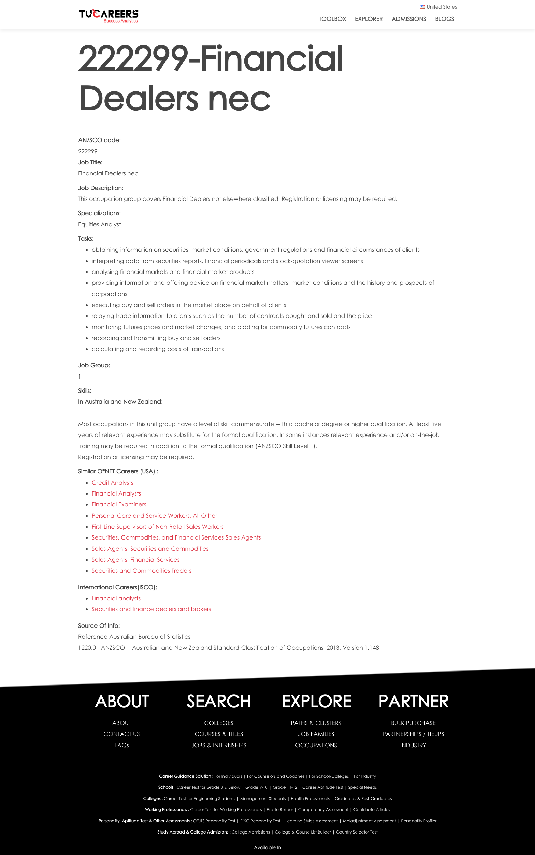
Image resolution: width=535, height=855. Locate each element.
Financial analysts (116, 598)
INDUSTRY (413, 745)
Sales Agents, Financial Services (135, 559)
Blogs (444, 19)
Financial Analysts (116, 493)
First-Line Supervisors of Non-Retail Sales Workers (158, 526)
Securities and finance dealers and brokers (151, 609)
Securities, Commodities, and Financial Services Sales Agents (176, 537)
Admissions (409, 19)
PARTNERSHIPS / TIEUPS (413, 733)
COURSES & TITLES (218, 733)
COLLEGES (219, 722)
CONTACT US (121, 733)
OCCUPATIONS (316, 745)
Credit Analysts (112, 482)
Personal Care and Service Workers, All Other (154, 515)
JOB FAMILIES (316, 733)
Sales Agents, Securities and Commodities (150, 548)
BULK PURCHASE (413, 722)
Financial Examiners (119, 504)
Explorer (369, 19)
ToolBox (332, 19)
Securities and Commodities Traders (141, 570)
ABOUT (121, 722)
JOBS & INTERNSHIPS (219, 745)
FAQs (121, 745)
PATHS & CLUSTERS (316, 722)
